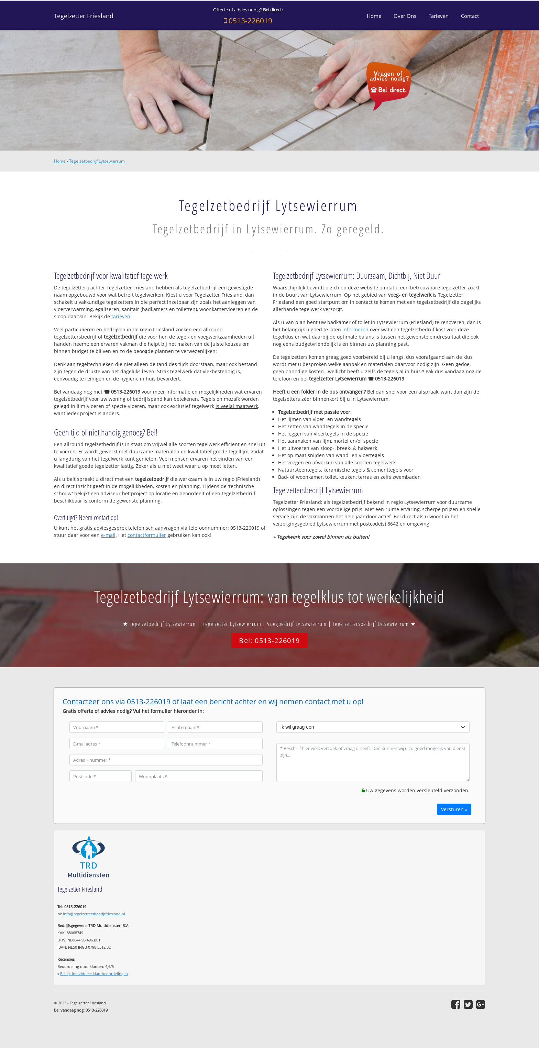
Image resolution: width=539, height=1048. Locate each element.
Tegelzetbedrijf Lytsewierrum (97, 161)
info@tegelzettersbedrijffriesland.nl (94, 913)
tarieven (120, 316)
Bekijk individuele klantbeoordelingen (94, 973)
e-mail (108, 535)
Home (60, 161)
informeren (355, 329)
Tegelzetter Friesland (83, 16)
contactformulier (147, 535)
